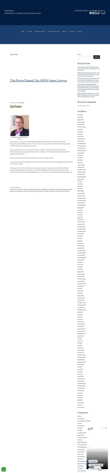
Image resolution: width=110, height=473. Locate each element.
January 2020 (81, 276)
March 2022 (81, 219)
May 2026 (80, 115)
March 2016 (80, 376)
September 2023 (82, 176)
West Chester (65, 191)
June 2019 (80, 290)
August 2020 (81, 260)
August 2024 (81, 153)
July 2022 (80, 210)
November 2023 (82, 172)
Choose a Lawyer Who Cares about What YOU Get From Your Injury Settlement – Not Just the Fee (89, 68)
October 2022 (81, 202)
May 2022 (80, 214)
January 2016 (81, 381)
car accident (20, 189)
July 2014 (80, 404)
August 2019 (81, 286)
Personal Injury (31, 191)
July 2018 (80, 312)
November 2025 (82, 126)
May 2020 (80, 267)
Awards (18, 187)
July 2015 (80, 393)
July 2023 (80, 181)
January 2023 (81, 195)
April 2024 (80, 162)
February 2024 (81, 164)
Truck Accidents (82, 470)
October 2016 (81, 359)
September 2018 (82, 309)
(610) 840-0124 (80, 11)
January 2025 (81, 141)
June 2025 (80, 131)
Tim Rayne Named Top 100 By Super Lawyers (38, 80)
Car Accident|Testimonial (84, 421)
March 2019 (80, 295)
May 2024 (80, 160)
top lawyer (59, 191)
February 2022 (81, 221)
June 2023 (80, 183)
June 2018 (80, 314)
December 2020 (82, 250)
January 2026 (81, 124)
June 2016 (80, 369)
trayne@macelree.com (97, 11)
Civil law (80, 423)
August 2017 (81, 336)
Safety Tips (80, 454)
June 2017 (80, 340)
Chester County (28, 189)
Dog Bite (80, 428)
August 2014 (81, 402)
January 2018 (81, 326)
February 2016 (81, 378)
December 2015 (81, 383)
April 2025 (80, 134)
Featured (80, 430)
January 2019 (81, 300)
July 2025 (80, 129)
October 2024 (81, 148)
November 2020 (82, 252)
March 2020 (81, 271)
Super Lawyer (39, 191)
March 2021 (80, 243)
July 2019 (80, 288)
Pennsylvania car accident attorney (50, 189)
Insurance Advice (82, 432)
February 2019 (81, 298)
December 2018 (82, 302)
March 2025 (81, 136)
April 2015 (80, 400)
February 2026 (81, 122)
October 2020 (81, 255)
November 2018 (82, 305)
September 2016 (82, 362)
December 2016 (82, 355)
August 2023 (81, 179)
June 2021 (80, 236)
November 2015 (82, 385)
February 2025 (81, 138)
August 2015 (81, 390)
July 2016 (80, 366)
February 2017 (81, 350)
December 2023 (82, 169)
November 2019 (82, 279)
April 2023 (80, 188)
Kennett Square (36, 189)
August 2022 (81, 207)
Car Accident (81, 418)
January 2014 (81, 407)
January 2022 (81, 224)
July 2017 (80, 338)
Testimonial (80, 466)
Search (79, 54)
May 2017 (80, 343)
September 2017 (82, 333)
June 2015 (80, 395)
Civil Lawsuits (81, 425)
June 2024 (80, 157)
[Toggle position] (102, 428)
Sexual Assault (81, 456)
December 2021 (81, 226)
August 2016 (81, 364)
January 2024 (81, 167)
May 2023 (80, 186)
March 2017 (80, 347)
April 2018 (80, 319)
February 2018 (81, 324)
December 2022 (82, 198)
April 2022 (80, 217)
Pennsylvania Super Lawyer (20, 191)
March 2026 (81, 119)
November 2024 (82, 145)
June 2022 (80, 212)
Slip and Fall (80, 459)
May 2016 (80, 371)
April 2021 (80, 240)
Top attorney (52, 191)
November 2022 (82, 200)
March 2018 (80, 321)
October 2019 (81, 281)
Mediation (80, 440)
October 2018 (81, 307)
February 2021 (81, 245)
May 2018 (80, 317)
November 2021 (82, 229)
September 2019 (82, 283)
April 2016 (80, 374)
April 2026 (80, 117)
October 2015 (81, 388)
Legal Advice (81, 435)
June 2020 (80, 264)
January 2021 (81, 248)
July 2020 (80, 262)
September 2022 (82, 205)
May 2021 (80, 238)
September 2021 (82, 231)
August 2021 (81, 233)
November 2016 (82, 357)
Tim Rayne (9, 10)
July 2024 (80, 155)
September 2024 (82, 150)
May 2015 (80, 397)
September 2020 (82, 257)
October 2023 (81, 174)
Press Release (81, 451)
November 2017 (82, 331)
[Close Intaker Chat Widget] (105, 428)
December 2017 (81, 328)
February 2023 (81, 193)
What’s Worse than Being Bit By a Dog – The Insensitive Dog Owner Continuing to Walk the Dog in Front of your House (89, 74)
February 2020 (81, 274)
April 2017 (80, 345)
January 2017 (81, 352)
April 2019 (80, 293)
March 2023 (81, 191)
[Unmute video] (85, 428)
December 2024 (82, 143)
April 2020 (80, 269)
